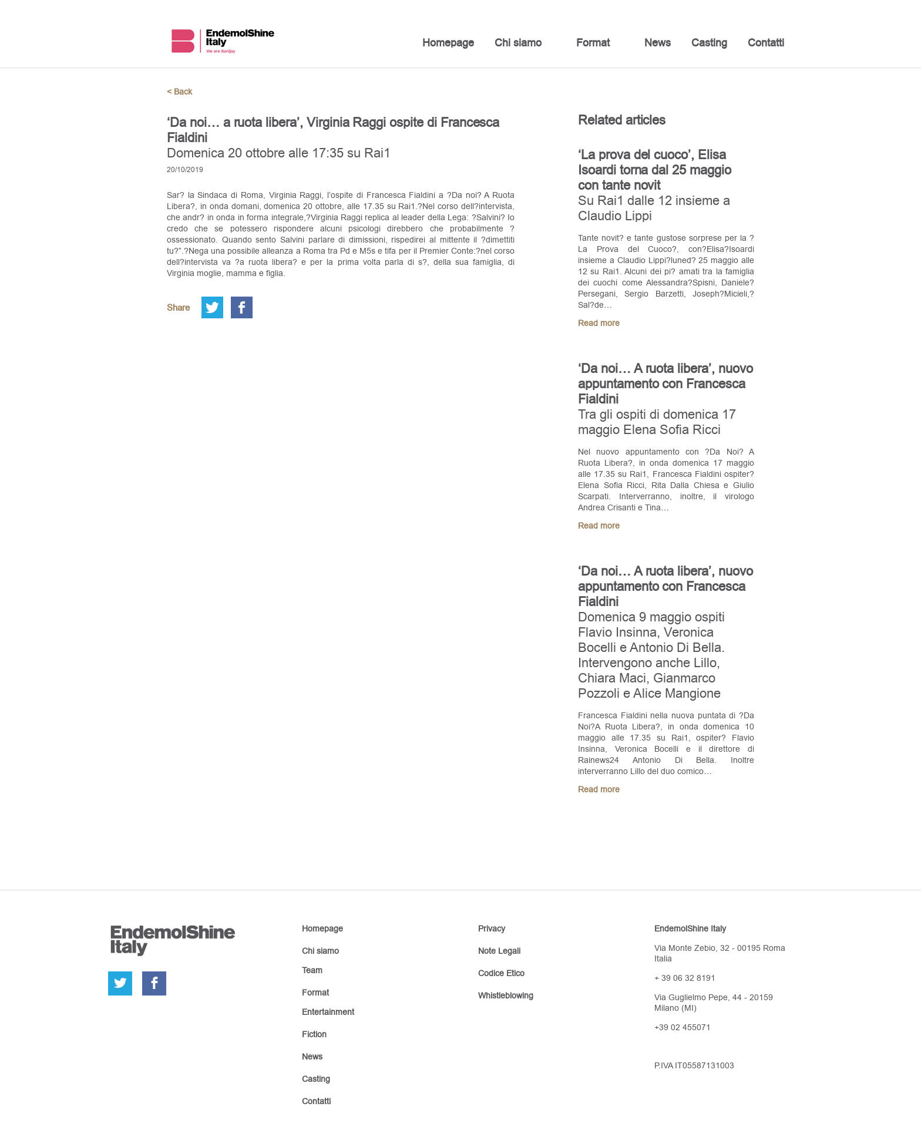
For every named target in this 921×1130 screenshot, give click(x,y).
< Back (179, 91)
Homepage (448, 42)
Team (312, 970)
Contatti (766, 42)
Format (593, 42)
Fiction (314, 1034)
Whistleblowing (505, 995)
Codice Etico (501, 973)
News (657, 42)
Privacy (491, 928)
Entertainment (328, 1012)
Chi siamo (518, 42)
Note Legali (499, 951)
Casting (709, 42)
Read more (599, 323)
